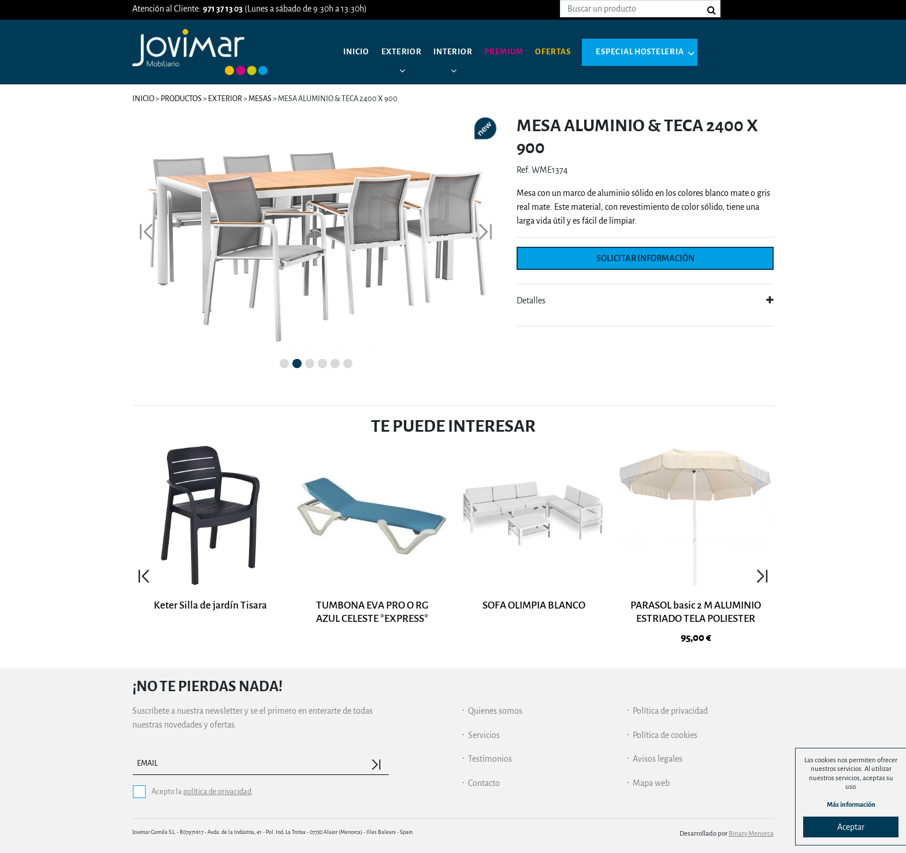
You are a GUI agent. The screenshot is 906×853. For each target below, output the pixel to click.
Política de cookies (665, 730)
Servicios (484, 730)
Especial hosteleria (655, 52)
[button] (146, 229)
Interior (458, 52)
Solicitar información (645, 258)
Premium (512, 52)
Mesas (260, 98)
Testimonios (490, 754)
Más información (851, 805)
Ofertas (564, 52)
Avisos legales (657, 754)
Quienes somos (495, 706)
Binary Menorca (751, 828)
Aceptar (850, 827)
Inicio (357, 52)
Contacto (484, 778)
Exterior (405, 52)
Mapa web (651, 778)
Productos (181, 98)
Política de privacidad (670, 706)
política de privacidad (217, 786)
